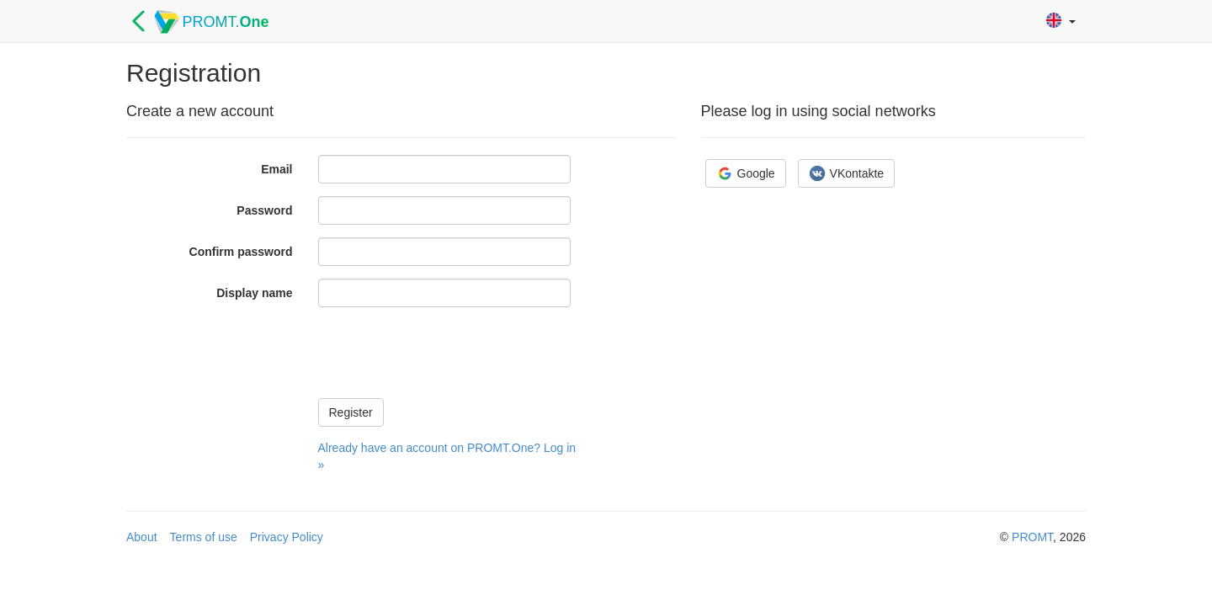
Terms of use (203, 537)
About (141, 537)
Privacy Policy (286, 537)
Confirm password (241, 251)
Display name (254, 293)
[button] (1061, 21)
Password (264, 210)
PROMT (1032, 537)
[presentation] (446, 352)
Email (276, 169)
